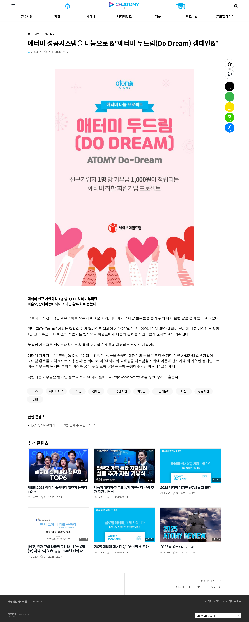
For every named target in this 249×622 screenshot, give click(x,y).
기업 (37, 34)
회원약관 (38, 602)
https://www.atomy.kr (129, 377)
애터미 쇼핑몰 (212, 601)
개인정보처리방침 (17, 602)
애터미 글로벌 (233, 601)
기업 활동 (49, 34)
